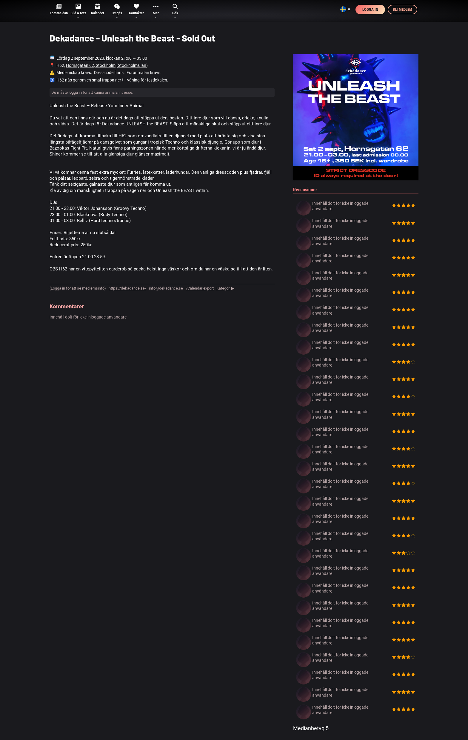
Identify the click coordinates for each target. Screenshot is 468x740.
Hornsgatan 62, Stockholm (91, 65)
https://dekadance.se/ (127, 288)
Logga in (370, 9)
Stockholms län (132, 65)
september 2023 (89, 58)
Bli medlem (402, 9)
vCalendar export (200, 288)
